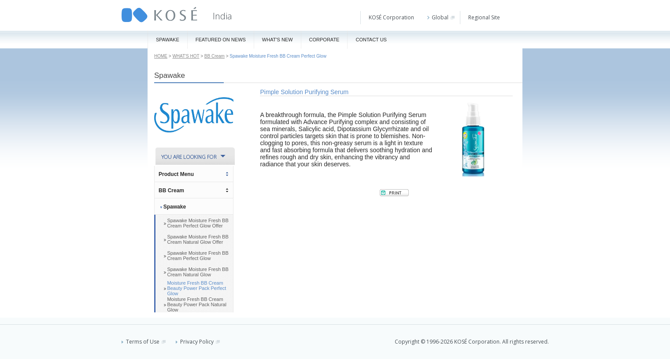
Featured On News (221, 39)
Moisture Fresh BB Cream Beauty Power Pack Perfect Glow (196, 288)
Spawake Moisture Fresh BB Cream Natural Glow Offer (197, 239)
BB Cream (214, 56)
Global (441, 17)
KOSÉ (159, 14)
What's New (277, 39)
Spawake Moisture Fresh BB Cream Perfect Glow (197, 255)
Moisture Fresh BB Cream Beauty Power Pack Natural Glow (196, 304)
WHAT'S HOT (185, 56)
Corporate (324, 39)
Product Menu (176, 174)
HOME (160, 56)
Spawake (167, 39)
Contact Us (371, 39)
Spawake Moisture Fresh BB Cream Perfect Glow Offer (197, 223)
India (222, 16)
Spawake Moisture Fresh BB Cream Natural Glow (197, 272)
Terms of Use (144, 341)
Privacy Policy (198, 341)
